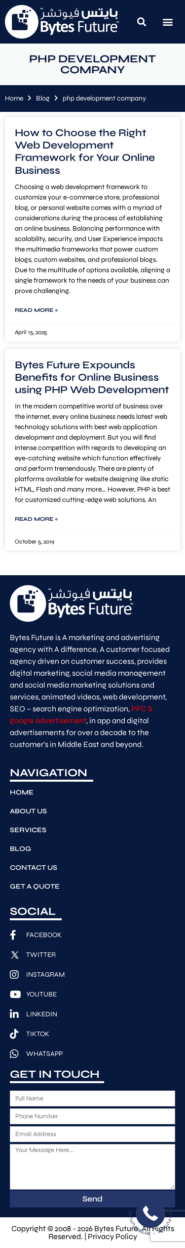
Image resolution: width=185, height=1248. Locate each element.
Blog (43, 98)
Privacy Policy (112, 1236)
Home (14, 98)
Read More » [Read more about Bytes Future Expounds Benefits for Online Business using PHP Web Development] (36, 519)
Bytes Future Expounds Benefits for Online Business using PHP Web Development (92, 377)
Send (92, 1198)
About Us (28, 811)
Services (28, 830)
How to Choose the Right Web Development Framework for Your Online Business (85, 152)
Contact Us (33, 867)
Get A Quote (35, 886)
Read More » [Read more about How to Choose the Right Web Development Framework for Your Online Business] (36, 310)
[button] (141, 21)
